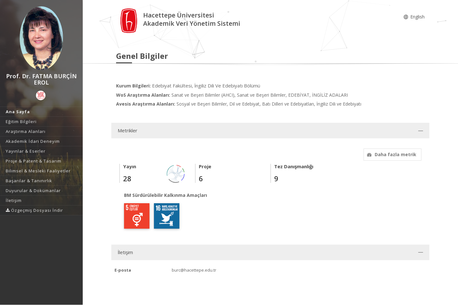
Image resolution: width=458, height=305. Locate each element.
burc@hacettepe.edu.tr (194, 270)
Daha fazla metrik (390, 154)
